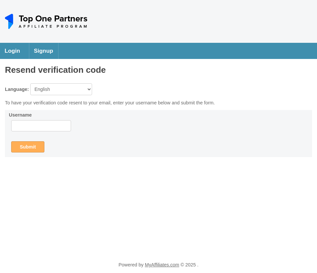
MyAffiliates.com (162, 264)
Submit (28, 147)
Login (12, 50)
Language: (48, 89)
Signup (43, 50)
